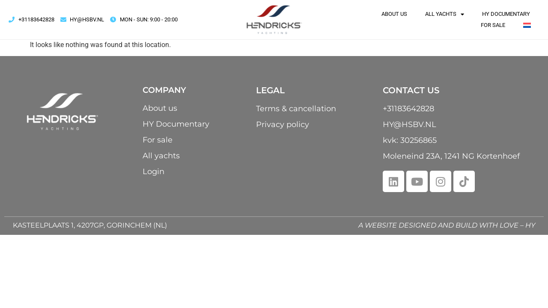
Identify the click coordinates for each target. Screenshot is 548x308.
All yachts (444, 14)
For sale (493, 25)
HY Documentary (506, 14)
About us (394, 14)
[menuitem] (527, 25)
